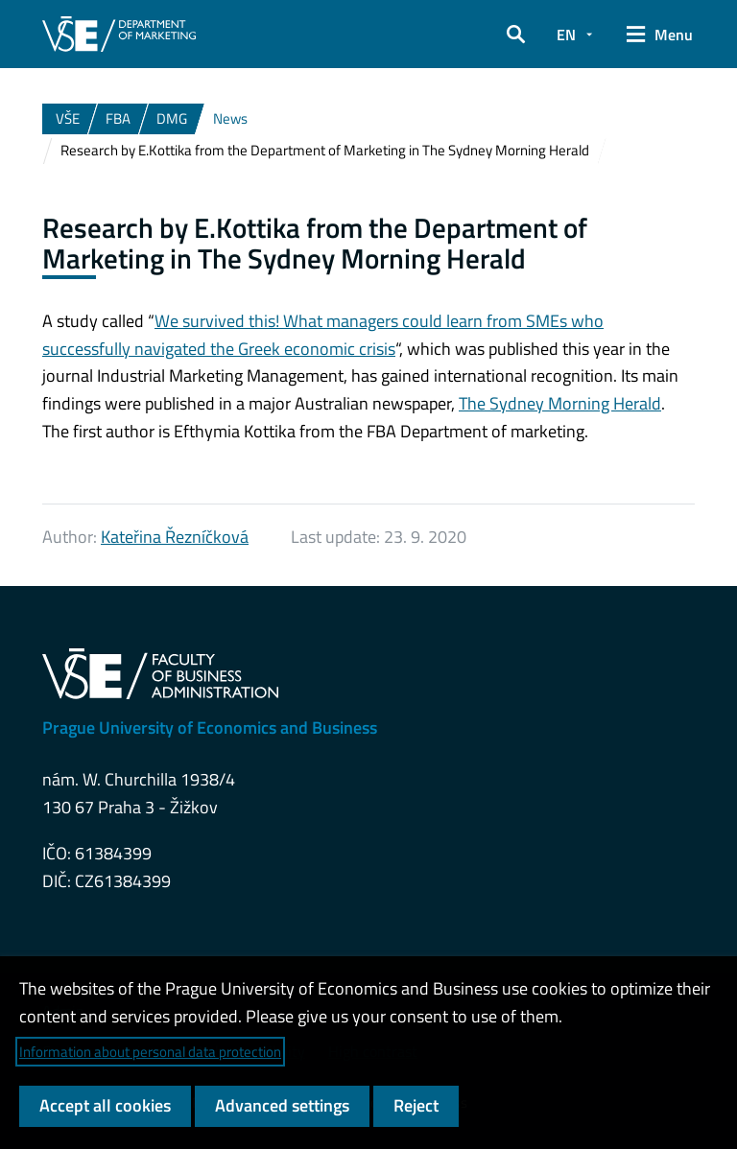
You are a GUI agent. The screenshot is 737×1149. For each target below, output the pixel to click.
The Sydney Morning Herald (560, 403)
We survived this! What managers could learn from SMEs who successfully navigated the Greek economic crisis (323, 335)
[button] (515, 34)
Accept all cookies (105, 1105)
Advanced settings (282, 1105)
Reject (416, 1105)
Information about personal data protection (150, 1052)
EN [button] (566, 34)
